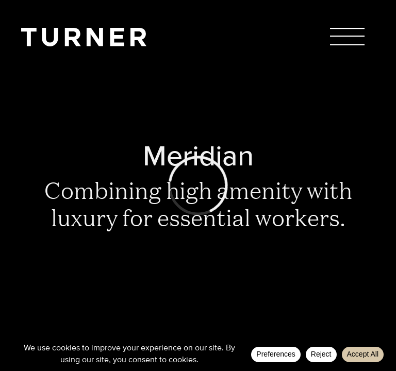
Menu (347, 36)
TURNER (83, 37)
